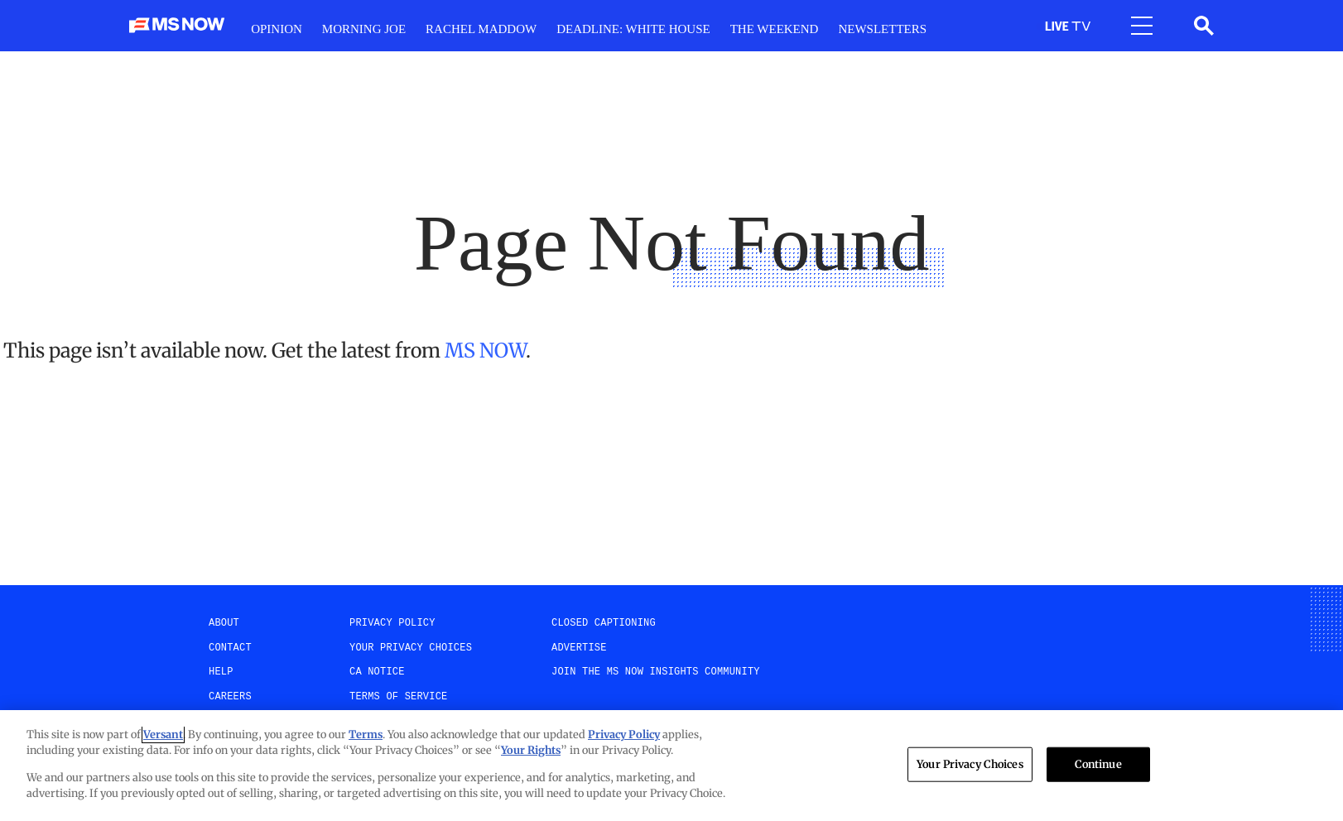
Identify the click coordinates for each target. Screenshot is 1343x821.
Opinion (276, 29)
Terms (366, 734)
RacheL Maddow (481, 29)
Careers (230, 697)
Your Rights (531, 750)
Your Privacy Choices (410, 648)
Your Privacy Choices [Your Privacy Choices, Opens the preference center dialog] (970, 764)
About (224, 623)
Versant (163, 734)
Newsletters (882, 29)
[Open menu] (1142, 25)
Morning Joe (364, 29)
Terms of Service (398, 697)
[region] (671, 765)
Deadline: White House (633, 29)
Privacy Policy (392, 623)
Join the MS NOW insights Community (655, 672)
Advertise (579, 648)
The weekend (774, 29)
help (221, 672)
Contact (230, 648)
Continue (1098, 764)
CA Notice (377, 672)
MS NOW (485, 350)
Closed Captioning (603, 623)
